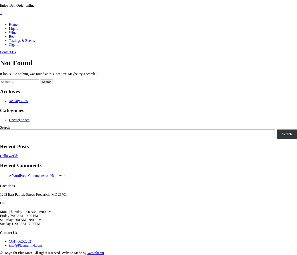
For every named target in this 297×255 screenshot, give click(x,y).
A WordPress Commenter (27, 175)
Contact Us (8, 52)
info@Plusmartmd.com (25, 245)
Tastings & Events (22, 40)
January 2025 (18, 101)
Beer (12, 36)
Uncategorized (19, 120)
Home (13, 24)
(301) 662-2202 (20, 241)
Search (5, 127)
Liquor (14, 28)
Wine (12, 32)
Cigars (13, 44)
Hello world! (9, 156)
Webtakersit (95, 253)
